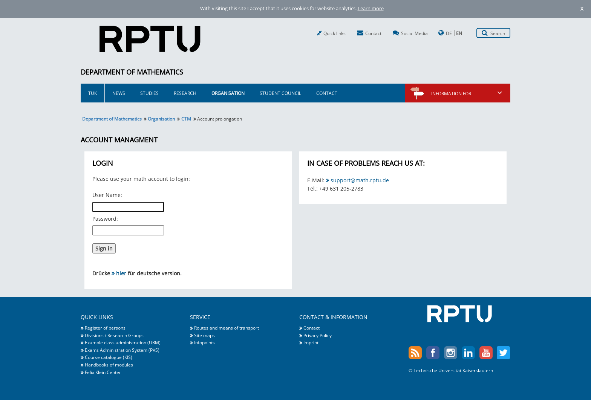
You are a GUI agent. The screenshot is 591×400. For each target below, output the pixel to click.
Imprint (310, 342)
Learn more (371, 8)
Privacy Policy (317, 335)
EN (459, 33)
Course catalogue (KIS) (108, 357)
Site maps (204, 335)
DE (449, 33)
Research (185, 93)
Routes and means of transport (226, 328)
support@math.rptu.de (360, 180)
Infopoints (204, 342)
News (118, 93)
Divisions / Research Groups (114, 335)
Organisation (228, 93)
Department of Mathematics (132, 71)
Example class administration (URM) (123, 342)
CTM (186, 119)
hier (121, 273)
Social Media (414, 33)
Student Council (280, 93)
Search (497, 33)
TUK (92, 93)
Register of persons (105, 328)
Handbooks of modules (109, 365)
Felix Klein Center (103, 372)
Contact (373, 33)
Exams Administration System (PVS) (122, 350)
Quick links (334, 33)
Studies (149, 93)
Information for (467, 93)
